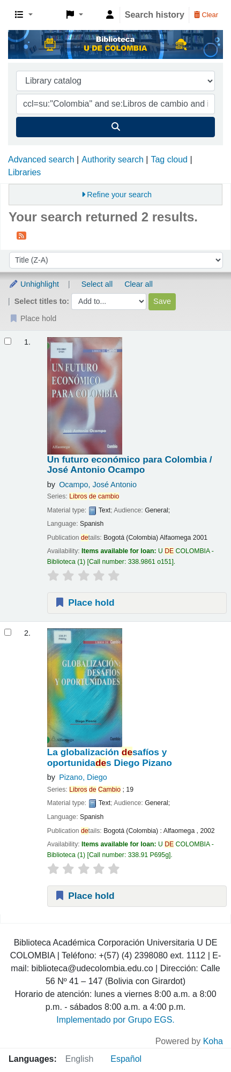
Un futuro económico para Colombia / (129, 465)
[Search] (115, 127)
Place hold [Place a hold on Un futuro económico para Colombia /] (84, 602)
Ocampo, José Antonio (98, 484)
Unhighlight (34, 284)
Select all (97, 284)
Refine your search (119, 194)
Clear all (138, 284)
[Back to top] (199, 1039)
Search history (154, 14)
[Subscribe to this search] (21, 235)
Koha (213, 1041)
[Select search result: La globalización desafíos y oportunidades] (7, 632)
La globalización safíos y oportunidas (109, 757)
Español (125, 1058)
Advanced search (41, 159)
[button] (24, 15)
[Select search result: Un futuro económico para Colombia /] (7, 341)
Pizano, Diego (83, 777)
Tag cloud (169, 159)
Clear (206, 15)
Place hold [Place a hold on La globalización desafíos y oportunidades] (84, 895)
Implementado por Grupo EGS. (115, 1019)
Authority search (112, 159)
